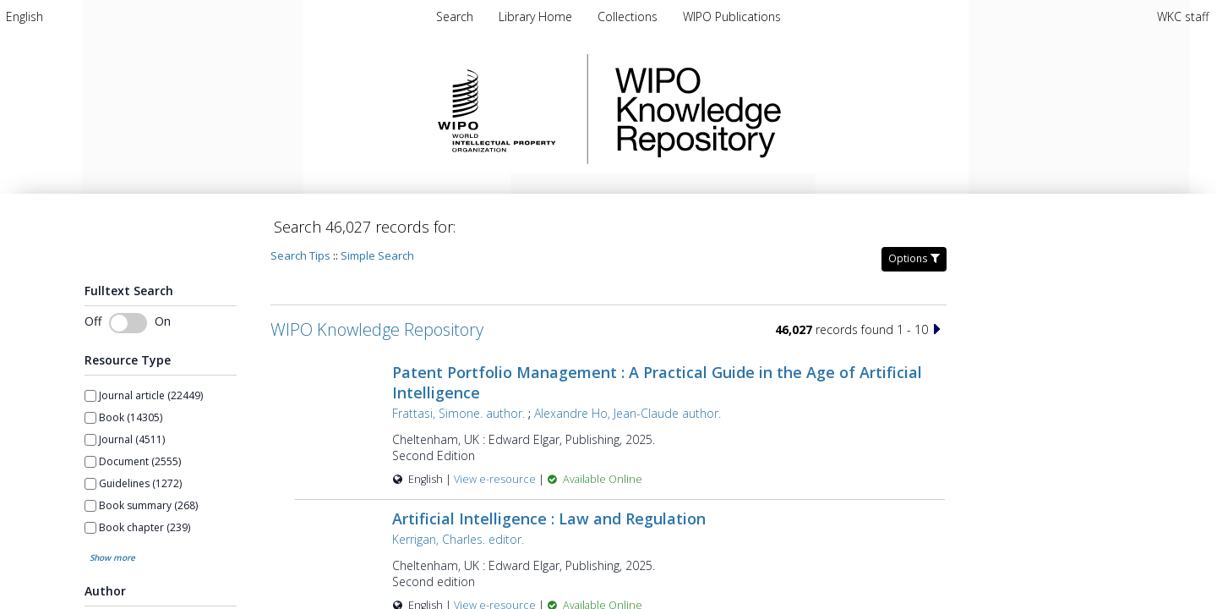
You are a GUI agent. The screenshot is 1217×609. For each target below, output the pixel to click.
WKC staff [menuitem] (1183, 16)
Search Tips (300, 255)
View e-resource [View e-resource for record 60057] (496, 479)
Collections (629, 16)
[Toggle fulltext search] (128, 323)
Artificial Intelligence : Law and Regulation (549, 518)
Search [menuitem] (454, 16)
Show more (112, 557)
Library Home (537, 16)
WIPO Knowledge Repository (767, 109)
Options (914, 258)
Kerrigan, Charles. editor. (458, 539)
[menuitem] (24, 16)
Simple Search (377, 255)
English (24, 16)
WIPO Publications (732, 16)
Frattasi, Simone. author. (458, 413)
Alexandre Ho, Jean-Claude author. (627, 413)
